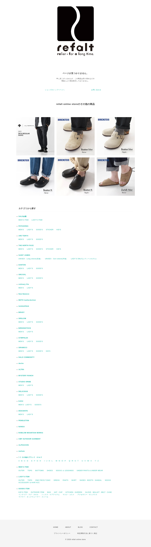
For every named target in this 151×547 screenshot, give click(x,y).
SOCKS (108, 480)
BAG (49, 492)
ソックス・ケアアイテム (50, 494)
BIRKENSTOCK (25, 328)
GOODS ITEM (24, 489)
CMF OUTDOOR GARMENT (30, 439)
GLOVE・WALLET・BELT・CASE (98, 492)
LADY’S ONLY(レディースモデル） (84, 259)
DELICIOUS (23, 391)
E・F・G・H (36, 461)
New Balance (24, 294)
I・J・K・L (48, 461)
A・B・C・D (23, 461)
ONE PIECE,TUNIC (43, 480)
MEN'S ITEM (24, 220)
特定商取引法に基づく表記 (87, 533)
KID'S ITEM (23, 492)
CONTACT (94, 527)
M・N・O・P (61, 461)
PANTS (65, 480)
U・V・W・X (87, 461)
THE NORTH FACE (26, 245)
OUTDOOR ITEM (37, 492)
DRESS (57, 480)
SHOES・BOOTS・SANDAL (91, 480)
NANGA (22, 427)
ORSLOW (22, 318)
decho (21, 363)
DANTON (22, 265)
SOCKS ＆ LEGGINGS (65, 470)
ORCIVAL (22, 274)
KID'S (58, 230)
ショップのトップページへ (55, 90)
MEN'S (21, 230)
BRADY (22, 312)
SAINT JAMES (24, 255)
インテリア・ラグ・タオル (28, 494)
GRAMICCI (23, 347)
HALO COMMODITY (27, 357)
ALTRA (21, 369)
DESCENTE (23, 411)
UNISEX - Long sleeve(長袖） (30, 259)
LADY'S (30, 230)
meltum (22, 451)
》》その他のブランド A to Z (30, 457)
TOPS (30, 470)
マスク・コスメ (68, 494)
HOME (55, 527)
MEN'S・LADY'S (25, 405)
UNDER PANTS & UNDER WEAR (90, 470)
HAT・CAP (58, 492)
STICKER (49, 230)
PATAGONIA (23, 226)
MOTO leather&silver (27, 300)
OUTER (22, 470)
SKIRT (74, 480)
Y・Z (97, 461)
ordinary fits (24, 284)
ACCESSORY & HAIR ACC (29, 482)
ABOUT (68, 527)
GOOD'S (39, 230)
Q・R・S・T (74, 461)
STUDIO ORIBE (25, 382)
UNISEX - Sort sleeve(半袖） (56, 259)
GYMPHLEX (23, 338)
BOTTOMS (39, 470)
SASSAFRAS (24, 306)
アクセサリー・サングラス (87, 494)
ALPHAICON (24, 445)
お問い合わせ (96, 90)
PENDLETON (24, 420)
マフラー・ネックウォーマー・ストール (33, 497)
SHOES (50, 470)
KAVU (21, 401)
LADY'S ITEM (37, 220)
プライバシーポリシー (62, 533)
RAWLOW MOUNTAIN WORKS (31, 433)
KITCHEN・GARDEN (74, 492)
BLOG (80, 527)
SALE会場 (22, 216)
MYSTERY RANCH (26, 376)
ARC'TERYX (23, 236)
